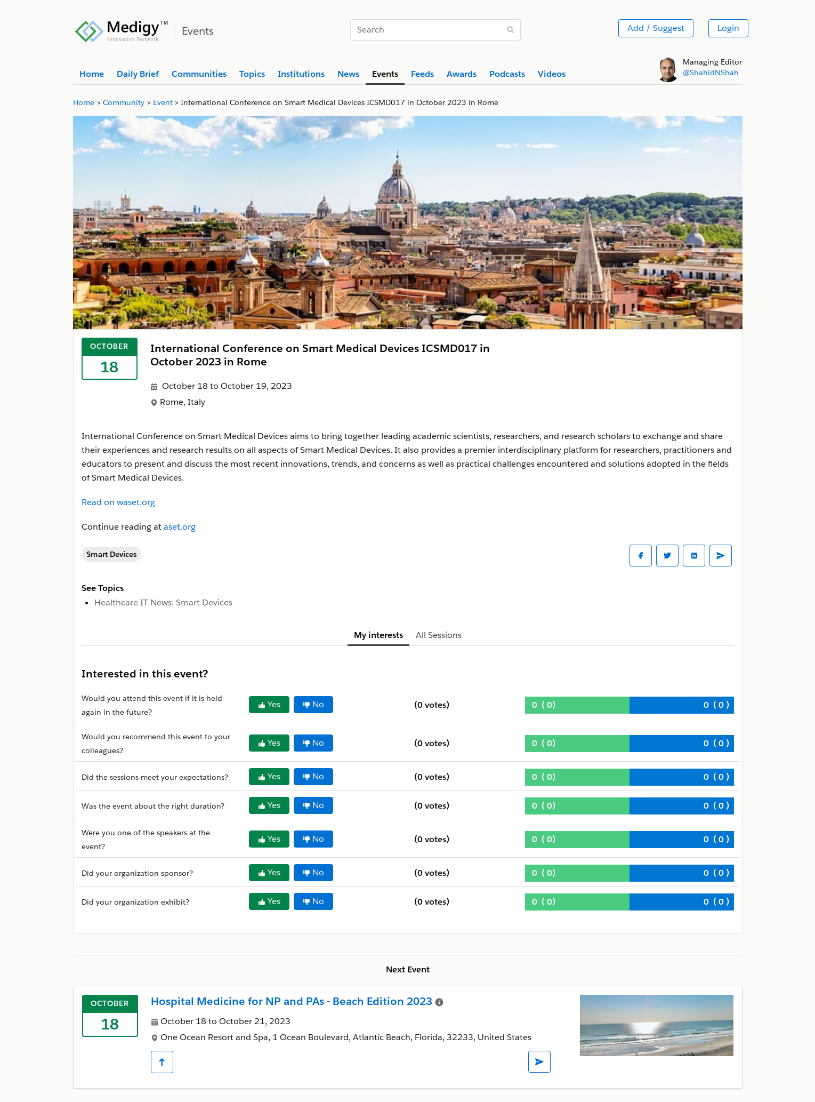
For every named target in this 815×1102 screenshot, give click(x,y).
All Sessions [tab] (439, 635)
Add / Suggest (655, 28)
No (313, 704)
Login (728, 28)
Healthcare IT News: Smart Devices (163, 602)
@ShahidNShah (711, 72)
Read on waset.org (118, 502)
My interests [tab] (378, 635)
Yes (269, 704)
